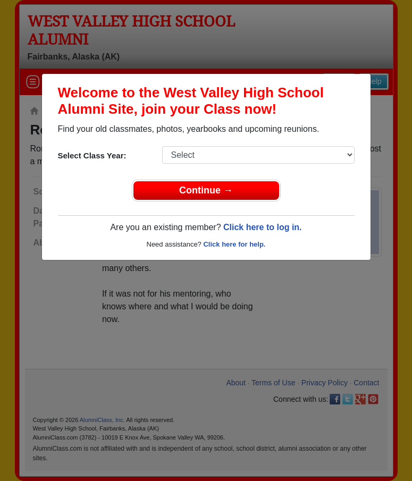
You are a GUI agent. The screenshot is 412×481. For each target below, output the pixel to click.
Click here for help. (234, 244)
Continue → (206, 190)
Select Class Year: (92, 155)
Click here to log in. (262, 227)
